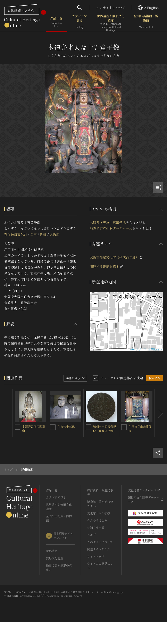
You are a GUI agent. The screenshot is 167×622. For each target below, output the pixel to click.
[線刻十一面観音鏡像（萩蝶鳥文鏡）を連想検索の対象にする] (88, 427)
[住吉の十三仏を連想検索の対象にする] (53, 427)
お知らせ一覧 (95, 527)
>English (148, 7)
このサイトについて (111, 7)
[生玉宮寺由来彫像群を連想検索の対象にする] (124, 427)
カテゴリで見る (79, 22)
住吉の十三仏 (66, 426)
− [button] (95, 304)
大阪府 (54, 234)
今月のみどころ (97, 520)
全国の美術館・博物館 (146, 22)
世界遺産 (51, 551)
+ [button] (95, 298)
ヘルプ (91, 535)
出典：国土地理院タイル (149, 349)
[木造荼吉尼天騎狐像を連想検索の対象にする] (17, 427)
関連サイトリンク (98, 549)
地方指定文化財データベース (111, 228)
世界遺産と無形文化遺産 (111, 23)
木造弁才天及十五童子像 (108, 222)
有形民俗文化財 (15, 234)
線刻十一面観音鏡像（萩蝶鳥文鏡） (104, 428)
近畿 (43, 234)
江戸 (33, 234)
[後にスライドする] (159, 413)
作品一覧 (56, 22)
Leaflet (131, 349)
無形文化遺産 (54, 558)
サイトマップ (95, 556)
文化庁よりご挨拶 (98, 513)
